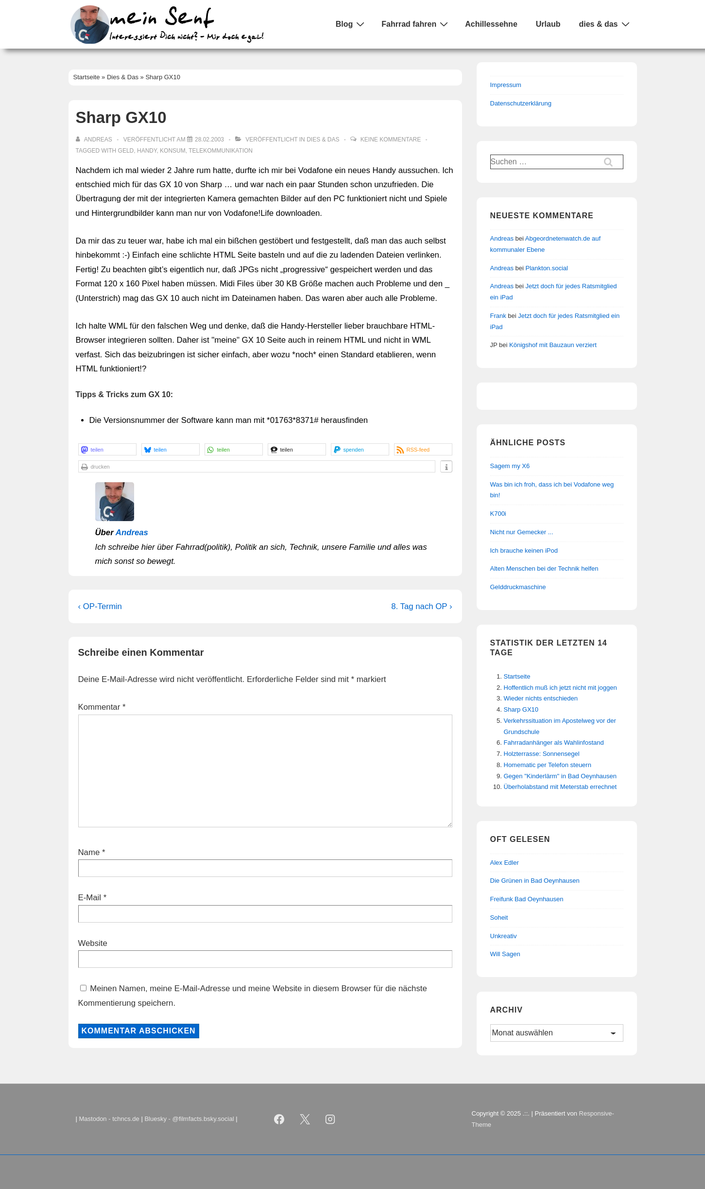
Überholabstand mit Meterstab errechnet (560, 786)
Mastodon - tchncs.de (109, 1118)
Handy (146, 150)
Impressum (505, 84)
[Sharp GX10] (209, 139)
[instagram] (330, 1119)
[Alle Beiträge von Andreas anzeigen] (95, 139)
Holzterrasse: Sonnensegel (542, 753)
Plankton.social (547, 268)
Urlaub (548, 24)
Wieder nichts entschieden (541, 698)
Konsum (173, 150)
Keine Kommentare (391, 139)
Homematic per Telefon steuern (547, 765)
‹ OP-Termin (100, 606)
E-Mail (90, 897)
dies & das (605, 24)
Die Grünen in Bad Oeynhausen (535, 880)
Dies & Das (323, 139)
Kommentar (102, 707)
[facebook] (279, 1119)
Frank (498, 315)
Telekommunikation (221, 150)
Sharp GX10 (521, 709)
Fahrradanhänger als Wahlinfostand (554, 742)
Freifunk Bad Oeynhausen (527, 899)
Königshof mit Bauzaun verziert (553, 345)
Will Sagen (505, 954)
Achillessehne (491, 24)
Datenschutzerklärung (520, 103)
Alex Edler (504, 862)
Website (92, 943)
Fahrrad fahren (415, 24)
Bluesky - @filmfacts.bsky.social (189, 1118)
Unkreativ (503, 936)
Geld (126, 150)
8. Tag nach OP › (421, 606)
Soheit (499, 917)
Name (89, 852)
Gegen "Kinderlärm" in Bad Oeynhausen (560, 776)
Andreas (132, 532)
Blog (351, 24)
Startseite (517, 676)
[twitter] (304, 1119)
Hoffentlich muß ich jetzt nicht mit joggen (560, 687)
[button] (107, 449)
